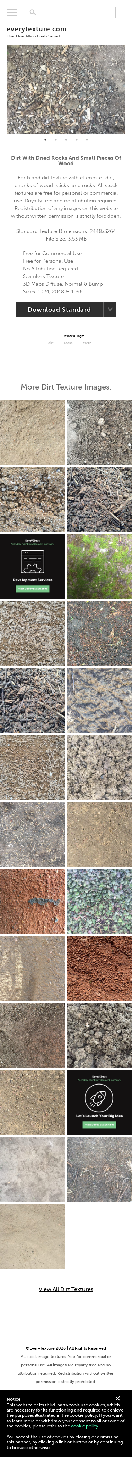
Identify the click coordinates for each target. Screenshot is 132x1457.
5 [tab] (86, 139)
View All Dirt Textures (66, 1289)
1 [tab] (45, 139)
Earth (87, 343)
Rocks (68, 343)
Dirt (51, 343)
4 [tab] (76, 139)
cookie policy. (85, 1426)
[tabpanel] (66, 89)
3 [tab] (66, 139)
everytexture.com (66, 31)
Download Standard (59, 309)
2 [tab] (55, 139)
